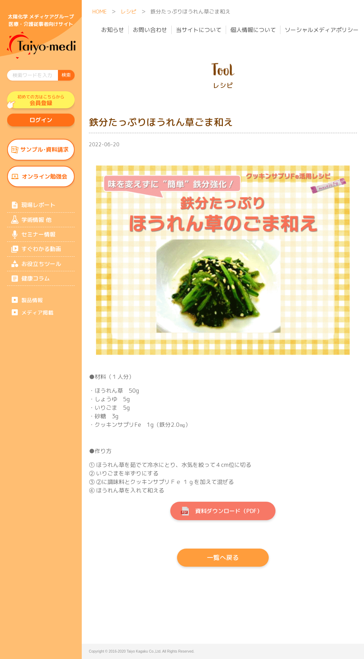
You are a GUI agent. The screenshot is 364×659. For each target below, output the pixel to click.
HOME (99, 11)
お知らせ (112, 30)
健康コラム (35, 284)
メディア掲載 (37, 319)
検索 (66, 75)
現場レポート (38, 208)
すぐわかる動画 (41, 253)
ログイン (41, 121)
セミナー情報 (38, 238)
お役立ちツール (41, 269)
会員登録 (41, 100)
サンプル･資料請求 (44, 151)
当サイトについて (198, 30)
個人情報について (253, 30)
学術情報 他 (36, 223)
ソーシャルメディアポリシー (322, 30)
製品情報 (32, 306)
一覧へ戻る (223, 557)
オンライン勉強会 (44, 179)
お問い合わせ (150, 30)
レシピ (128, 11)
